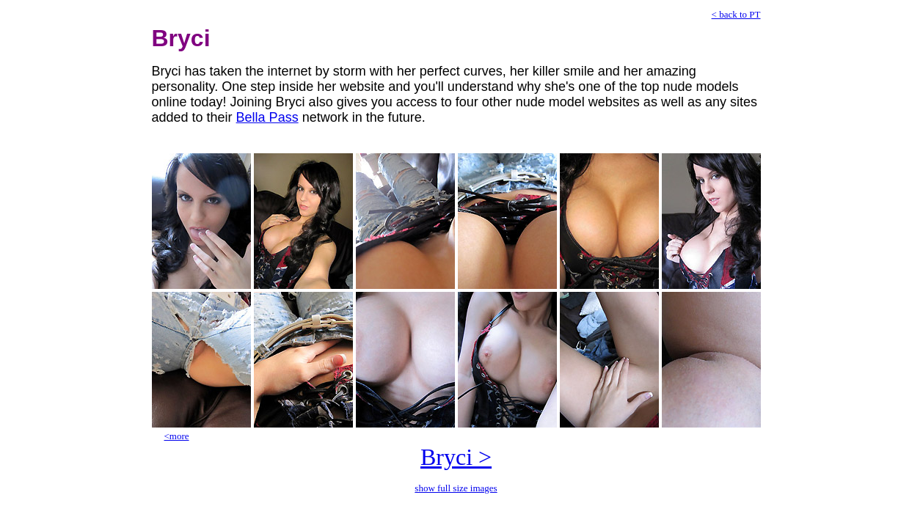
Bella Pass (267, 117)
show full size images (456, 488)
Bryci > (456, 457)
